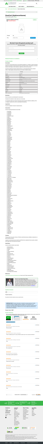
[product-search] (36, 3)
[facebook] (6, 417)
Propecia (33, 413)
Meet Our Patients (17, 414)
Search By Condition (24, 416)
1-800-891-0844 (7, 410)
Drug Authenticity (16, 422)
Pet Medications (25, 412)
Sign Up (21, 53)
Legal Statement (16, 442)
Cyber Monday (16, 421)
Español (6, 442)
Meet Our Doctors (17, 413)
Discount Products (26, 414)
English (11, 442)
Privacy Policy (23, 442)
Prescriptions (25, 409)
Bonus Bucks (16, 424)
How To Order (16, 415)
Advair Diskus (34, 414)
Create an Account (31, 0)
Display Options (17, 394)
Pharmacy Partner (17, 423)
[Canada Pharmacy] (11, 3)
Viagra (33, 410)
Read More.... (33, 285)
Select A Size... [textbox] (15, 37)
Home (15, 410)
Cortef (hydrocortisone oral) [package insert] (12, 275)
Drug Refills (24, 413)
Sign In (25, 0)
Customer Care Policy (16, 417)
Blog (15, 420)
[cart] (37, 0)
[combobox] (18, 38)
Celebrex (33, 415)
